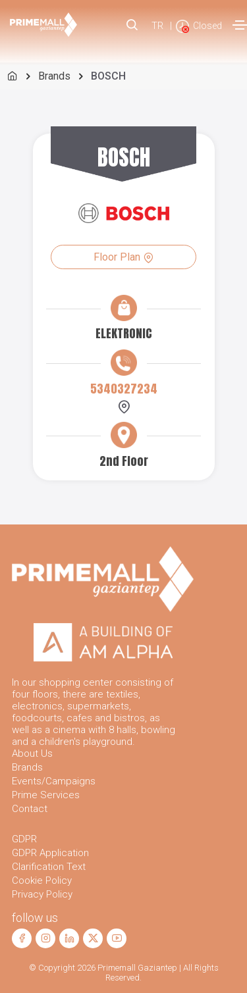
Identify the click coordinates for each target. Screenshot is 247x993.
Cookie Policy (42, 880)
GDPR (24, 839)
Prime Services (46, 795)
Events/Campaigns (54, 781)
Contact (29, 809)
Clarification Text (49, 867)
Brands (54, 76)
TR (157, 26)
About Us (32, 753)
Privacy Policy (42, 894)
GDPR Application (50, 853)
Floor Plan (123, 257)
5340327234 (123, 388)
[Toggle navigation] (240, 25)
